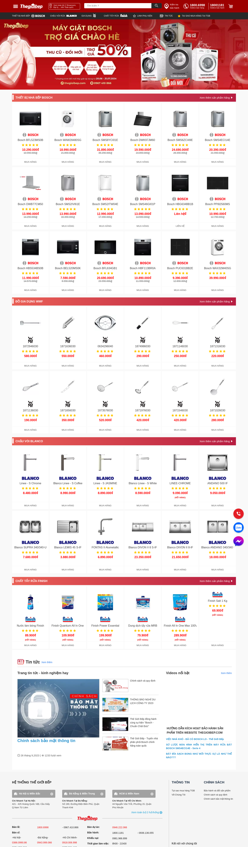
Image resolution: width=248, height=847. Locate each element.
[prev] (2, 55)
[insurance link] (172, 6)
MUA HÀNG (30, 162)
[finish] (118, 15)
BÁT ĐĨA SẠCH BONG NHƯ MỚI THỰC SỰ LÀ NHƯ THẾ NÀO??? (199, 755)
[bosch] (31, 16)
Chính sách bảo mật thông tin (46, 740)
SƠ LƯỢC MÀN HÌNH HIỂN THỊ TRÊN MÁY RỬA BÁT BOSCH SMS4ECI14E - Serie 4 (199, 746)
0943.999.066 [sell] (44, 842)
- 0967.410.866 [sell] (70, 827)
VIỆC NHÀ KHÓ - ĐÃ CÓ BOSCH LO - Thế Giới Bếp (195, 739)
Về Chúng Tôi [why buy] (178, 794)
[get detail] (216, 98)
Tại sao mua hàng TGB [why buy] (183, 790)
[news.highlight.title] (58, 708)
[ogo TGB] (87, 818)
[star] (146, 16)
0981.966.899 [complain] (119, 838)
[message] (238, 541)
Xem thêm (46, 662)
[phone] (218, 6)
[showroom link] (64, 6)
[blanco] (65, 16)
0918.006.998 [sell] (69, 842)
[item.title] (130, 687)
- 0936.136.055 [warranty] (145, 832)
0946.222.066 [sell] (119, 827)
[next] (245, 55)
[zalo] (238, 528)
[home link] (31, 6)
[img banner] (124, 54)
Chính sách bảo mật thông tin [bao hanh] (218, 799)
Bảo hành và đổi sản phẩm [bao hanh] (217, 790)
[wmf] (92, 15)
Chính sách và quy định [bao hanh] (215, 794)
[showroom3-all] (145, 812)
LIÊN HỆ (180, 226)
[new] (169, 16)
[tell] (195, 6)
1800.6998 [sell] (43, 827)
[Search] (156, 5)
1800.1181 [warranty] (118, 832)
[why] (194, 16)
